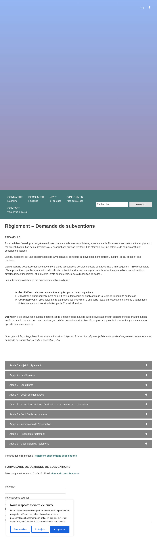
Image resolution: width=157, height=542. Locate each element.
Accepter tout (60, 529)
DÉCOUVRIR (36, 197)
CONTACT (13, 208)
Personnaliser (20, 529)
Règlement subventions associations (55, 455)
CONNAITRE (15, 197)
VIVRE (53, 197)
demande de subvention (65, 473)
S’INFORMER (75, 197)
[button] (78, 365)
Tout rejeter (40, 529)
